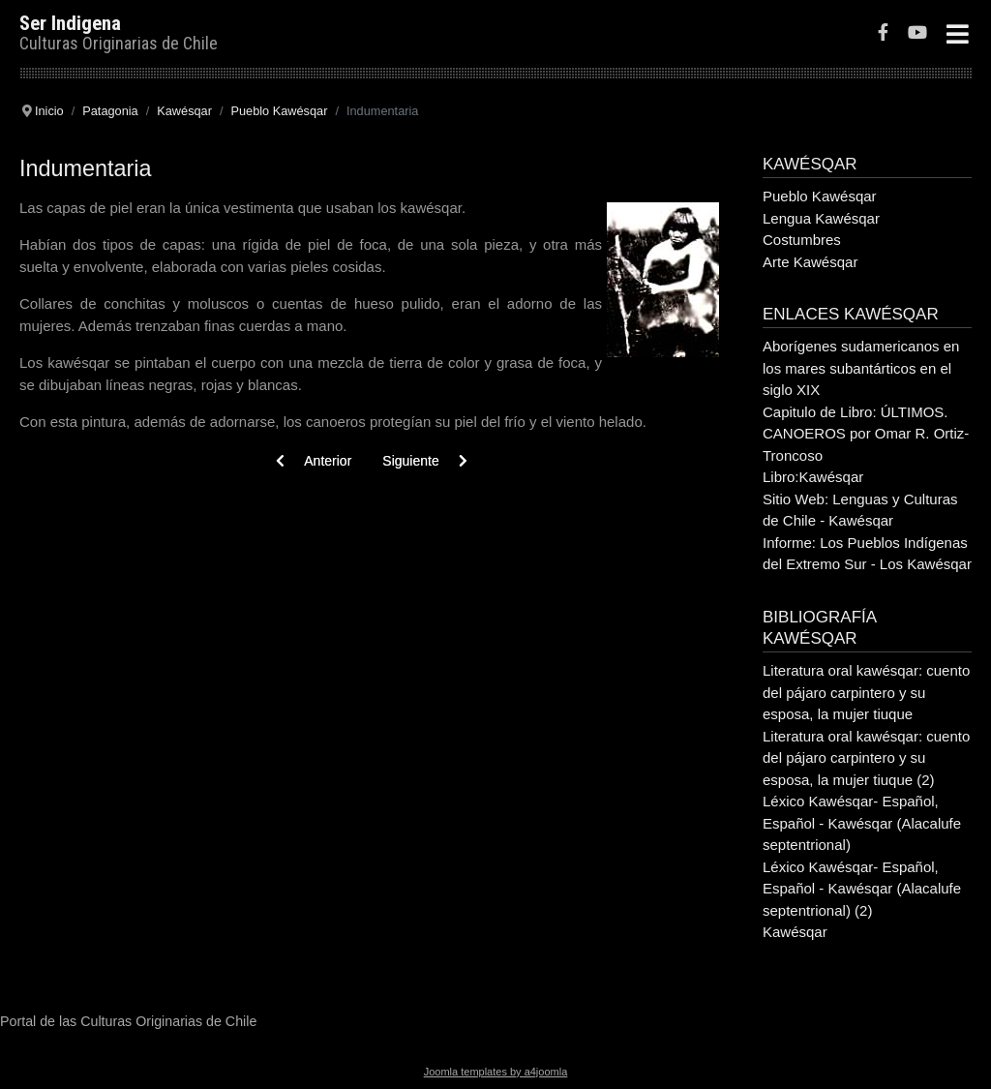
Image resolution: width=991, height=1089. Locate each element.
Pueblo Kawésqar (820, 196)
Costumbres (802, 239)
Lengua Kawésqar (821, 218)
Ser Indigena (70, 23)
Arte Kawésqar (810, 262)
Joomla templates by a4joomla (496, 1071)
